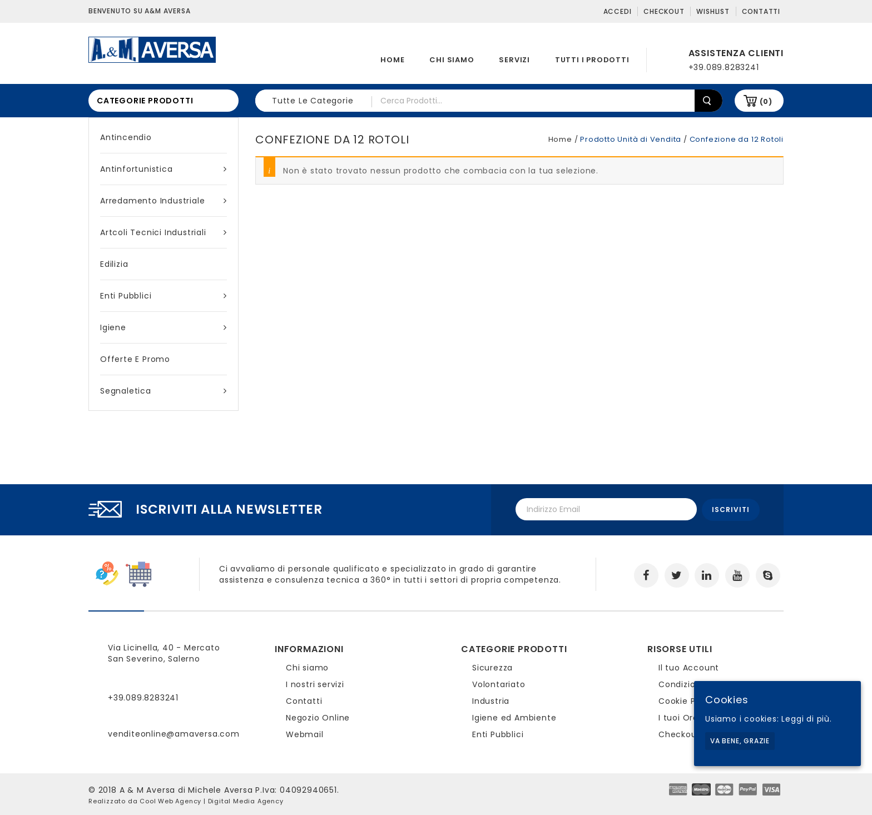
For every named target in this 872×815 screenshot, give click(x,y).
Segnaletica (163, 390)
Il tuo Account (688, 666)
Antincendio (126, 137)
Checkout (663, 11)
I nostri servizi (315, 683)
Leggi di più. (806, 718)
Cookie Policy (686, 699)
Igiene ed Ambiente (514, 716)
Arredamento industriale (163, 200)
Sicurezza (492, 666)
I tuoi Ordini (683, 716)
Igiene (163, 327)
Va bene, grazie (740, 741)
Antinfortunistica (163, 169)
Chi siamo (451, 59)
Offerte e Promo (135, 359)
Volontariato (499, 683)
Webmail (305, 733)
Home (392, 59)
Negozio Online (318, 716)
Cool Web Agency (170, 800)
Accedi (617, 11)
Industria (490, 699)
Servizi (514, 59)
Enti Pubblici (163, 295)
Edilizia (114, 264)
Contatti (761, 11)
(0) (766, 101)
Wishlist (712, 11)
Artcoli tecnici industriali (163, 232)
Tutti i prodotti (592, 59)
